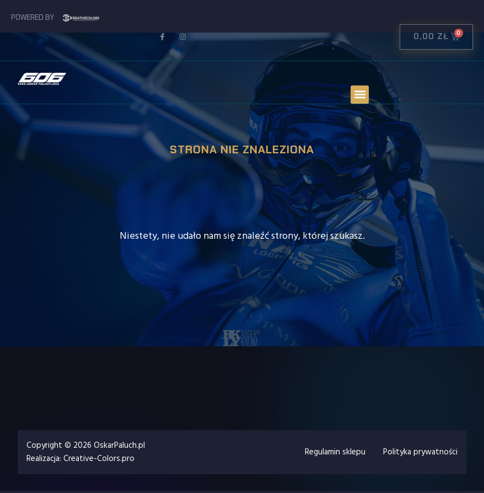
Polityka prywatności (420, 451)
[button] (360, 94)
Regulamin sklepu (335, 451)
